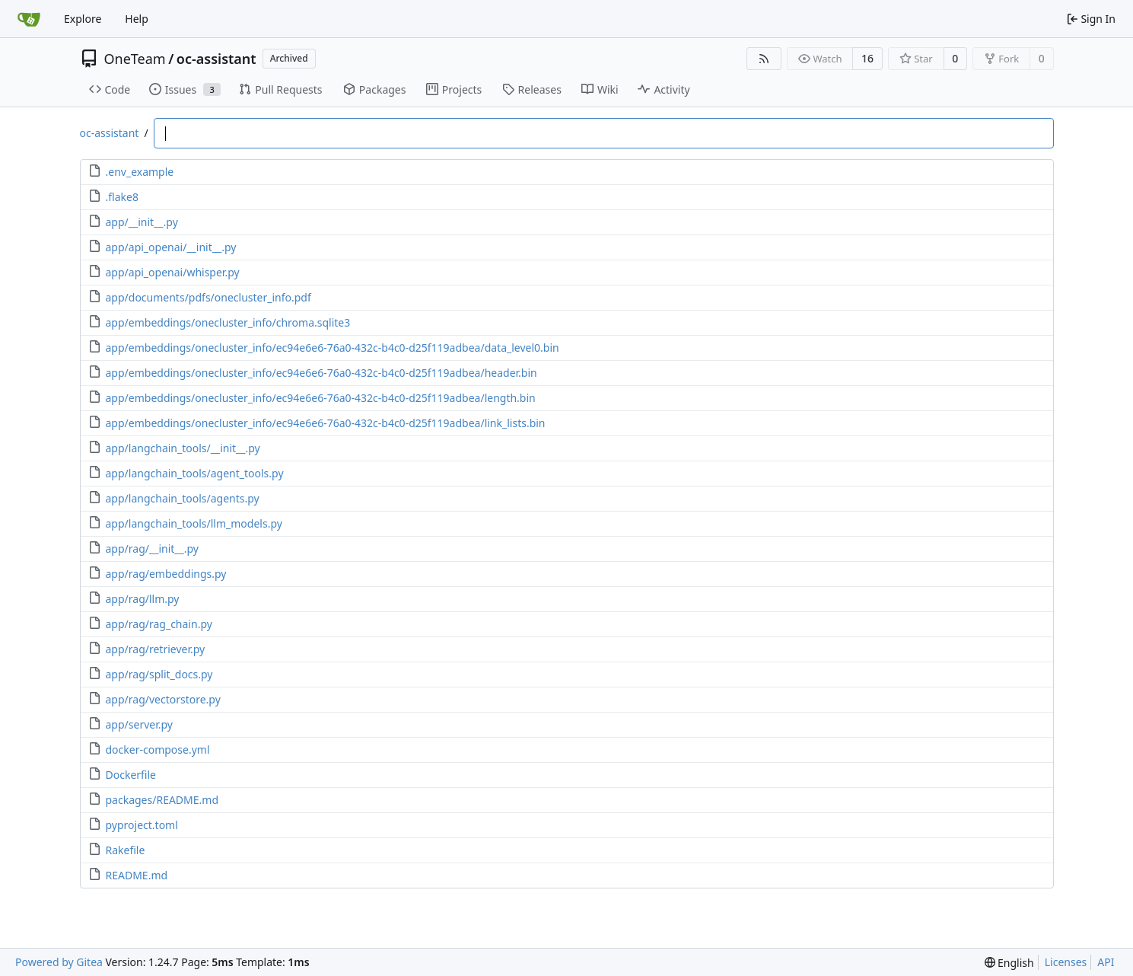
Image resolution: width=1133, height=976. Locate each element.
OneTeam (135, 58)
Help (136, 18)
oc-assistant (216, 58)
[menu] (1009, 962)
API (1105, 962)
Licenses (1066, 962)
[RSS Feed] (763, 58)
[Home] (29, 19)
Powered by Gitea (59, 962)
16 (867, 58)
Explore (82, 18)
